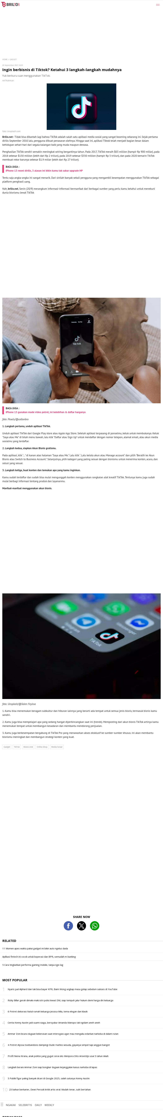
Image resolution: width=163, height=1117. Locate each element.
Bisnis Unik (28, 747)
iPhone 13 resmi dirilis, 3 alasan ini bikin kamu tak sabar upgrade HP (44, 170)
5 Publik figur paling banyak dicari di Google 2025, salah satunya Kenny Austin (49, 1078)
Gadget (13, 59)
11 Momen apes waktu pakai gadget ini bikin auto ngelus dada (35, 948)
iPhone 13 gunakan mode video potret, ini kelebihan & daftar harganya (46, 412)
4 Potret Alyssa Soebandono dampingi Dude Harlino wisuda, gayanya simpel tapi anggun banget (59, 1044)
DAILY (38, 1105)
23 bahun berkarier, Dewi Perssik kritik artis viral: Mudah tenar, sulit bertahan (50, 1089)
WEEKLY (49, 1105)
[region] (89, 23)
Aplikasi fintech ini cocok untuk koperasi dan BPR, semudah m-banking (39, 956)
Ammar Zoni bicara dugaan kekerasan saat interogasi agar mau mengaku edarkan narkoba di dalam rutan (63, 1033)
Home (4, 59)
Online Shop (42, 747)
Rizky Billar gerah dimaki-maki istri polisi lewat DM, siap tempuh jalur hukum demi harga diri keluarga (60, 1000)
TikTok (17, 747)
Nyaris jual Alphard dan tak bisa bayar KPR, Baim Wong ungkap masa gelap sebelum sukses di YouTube (62, 989)
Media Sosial (56, 747)
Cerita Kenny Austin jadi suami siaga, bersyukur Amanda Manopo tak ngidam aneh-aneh (54, 1022)
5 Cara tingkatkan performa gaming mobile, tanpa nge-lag (32, 964)
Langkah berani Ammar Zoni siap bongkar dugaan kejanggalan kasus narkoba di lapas (52, 1067)
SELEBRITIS (25, 1105)
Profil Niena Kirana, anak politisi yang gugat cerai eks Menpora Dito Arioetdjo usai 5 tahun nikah (58, 1056)
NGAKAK (11, 1105)
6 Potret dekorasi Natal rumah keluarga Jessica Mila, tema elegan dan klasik (48, 1011)
